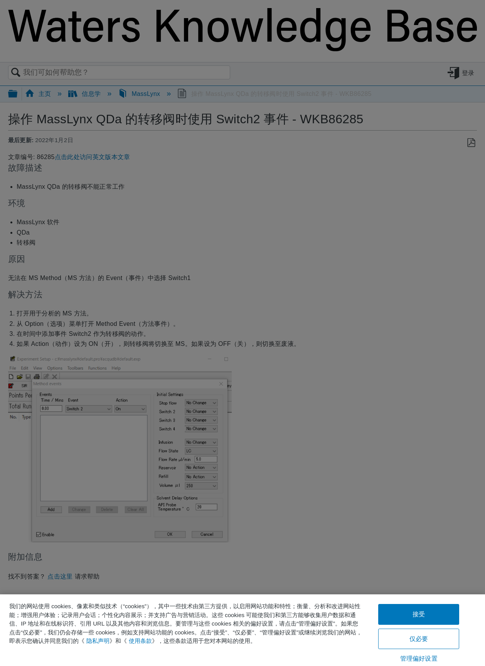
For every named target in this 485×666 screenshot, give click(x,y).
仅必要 (418, 639)
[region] (242, 630)
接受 (419, 614)
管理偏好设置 (419, 658)
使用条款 (140, 640)
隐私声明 (97, 640)
